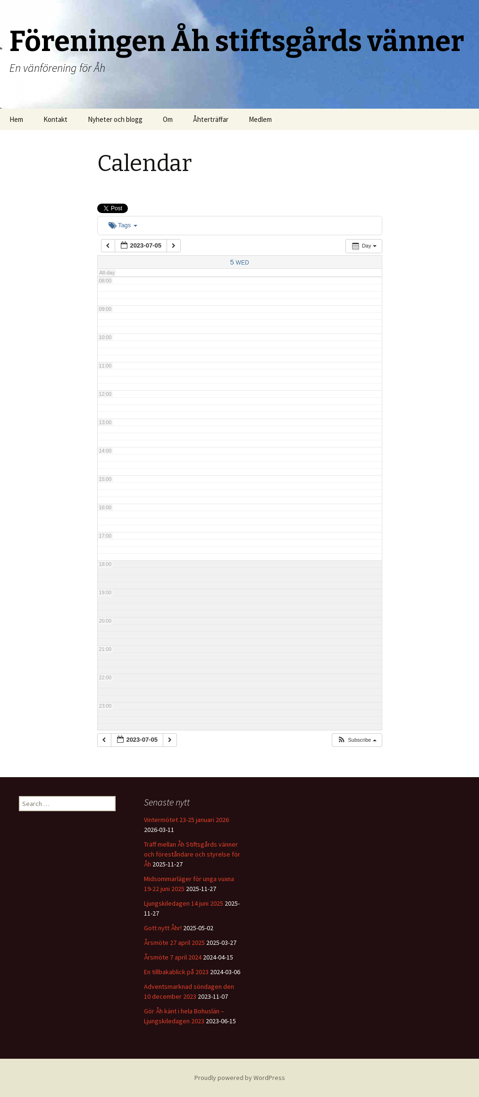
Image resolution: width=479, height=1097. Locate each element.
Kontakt (55, 119)
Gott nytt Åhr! (163, 928)
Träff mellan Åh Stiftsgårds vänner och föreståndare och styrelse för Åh (192, 854)
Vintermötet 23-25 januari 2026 (186, 819)
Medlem (260, 119)
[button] (356, 740)
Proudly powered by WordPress (239, 1077)
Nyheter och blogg (115, 119)
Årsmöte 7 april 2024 (173, 957)
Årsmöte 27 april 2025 (174, 942)
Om (168, 119)
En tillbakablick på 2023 (176, 972)
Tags (123, 225)
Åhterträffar (210, 119)
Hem (16, 119)
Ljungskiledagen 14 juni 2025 (183, 903)
